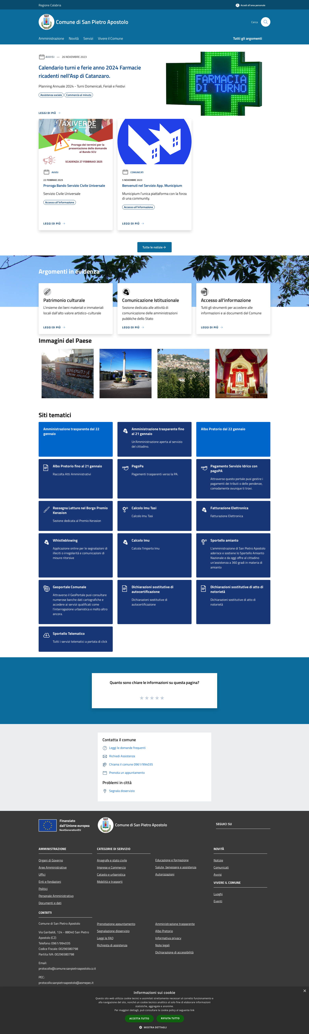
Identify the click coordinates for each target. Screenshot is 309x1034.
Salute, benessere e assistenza (175, 867)
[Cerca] (265, 22)
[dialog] (154, 1010)
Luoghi (218, 894)
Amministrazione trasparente (175, 923)
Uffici (42, 874)
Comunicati (132, 172)
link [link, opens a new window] (192, 1010)
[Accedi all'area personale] (250, 5)
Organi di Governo (51, 860)
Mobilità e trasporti (110, 881)
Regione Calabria (50, 5)
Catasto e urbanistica (111, 874)
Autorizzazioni (164, 874)
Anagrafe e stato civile (112, 860)
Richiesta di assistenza (112, 945)
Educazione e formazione (172, 860)
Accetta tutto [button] (139, 1018)
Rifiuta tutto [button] (170, 1018)
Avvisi (50, 57)
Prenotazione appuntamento (116, 923)
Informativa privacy (168, 938)
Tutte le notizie (154, 247)
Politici (43, 888)
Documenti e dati (50, 903)
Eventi (218, 901)
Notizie (218, 860)
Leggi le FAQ (105, 938)
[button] (154, 1027)
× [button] (304, 991)
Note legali (162, 945)
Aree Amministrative (53, 867)
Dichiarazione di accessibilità (174, 952)
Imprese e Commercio (111, 867)
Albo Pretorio (164, 931)
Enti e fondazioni (50, 881)
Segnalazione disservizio (113, 931)
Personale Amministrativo (56, 895)
